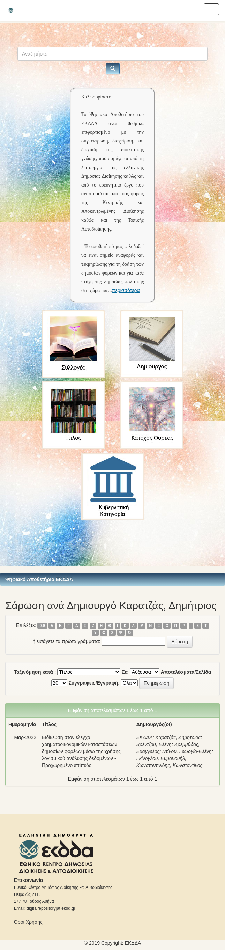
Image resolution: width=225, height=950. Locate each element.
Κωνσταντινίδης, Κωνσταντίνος (169, 765)
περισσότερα (126, 290)
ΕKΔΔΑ (133, 943)
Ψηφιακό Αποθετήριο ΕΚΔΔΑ (39, 579)
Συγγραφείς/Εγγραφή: (94, 683)
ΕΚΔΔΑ (144, 737)
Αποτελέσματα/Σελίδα (186, 672)
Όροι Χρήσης (28, 922)
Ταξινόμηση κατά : (35, 672)
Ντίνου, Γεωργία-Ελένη (187, 751)
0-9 (42, 625)
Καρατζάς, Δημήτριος (178, 737)
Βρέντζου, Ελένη (154, 744)
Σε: (125, 672)
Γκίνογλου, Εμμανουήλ (160, 758)
